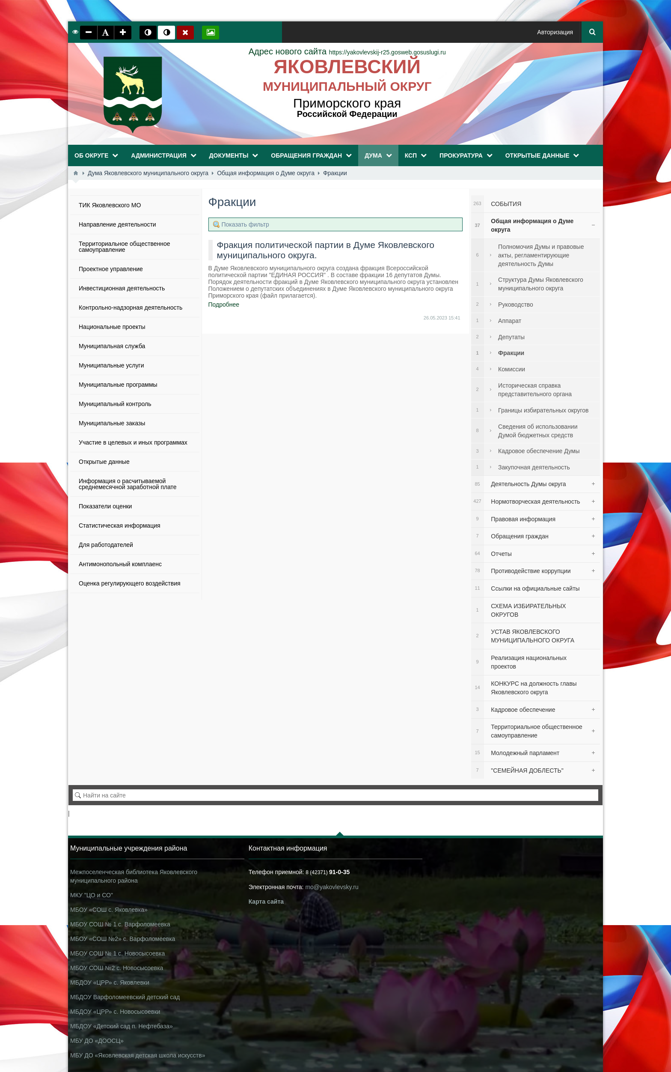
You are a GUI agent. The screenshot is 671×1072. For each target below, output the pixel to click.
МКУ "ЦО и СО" (91, 895)
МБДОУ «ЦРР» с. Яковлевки (109, 982)
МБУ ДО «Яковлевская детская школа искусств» (137, 1055)
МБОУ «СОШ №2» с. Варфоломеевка (122, 938)
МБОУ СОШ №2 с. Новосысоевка (116, 968)
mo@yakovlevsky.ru (331, 887)
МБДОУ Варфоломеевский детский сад (125, 997)
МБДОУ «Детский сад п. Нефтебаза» (121, 1026)
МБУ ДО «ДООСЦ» (97, 1040)
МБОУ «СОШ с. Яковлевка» (109, 909)
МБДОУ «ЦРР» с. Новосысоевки (115, 1011)
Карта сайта (266, 901)
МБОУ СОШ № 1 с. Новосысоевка (117, 953)
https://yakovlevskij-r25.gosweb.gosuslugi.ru (347, 52)
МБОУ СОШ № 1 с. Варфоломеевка (120, 924)
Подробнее (224, 304)
